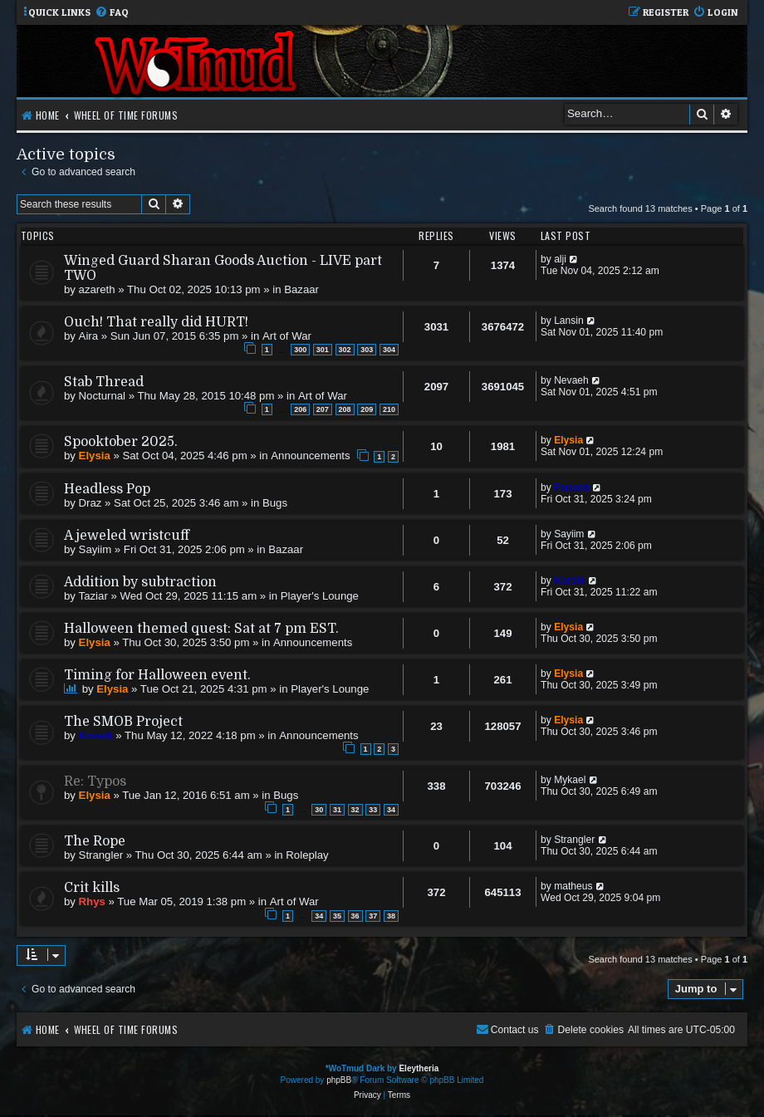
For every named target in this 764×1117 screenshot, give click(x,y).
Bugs (274, 503)
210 (389, 409)
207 (322, 409)
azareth (97, 289)
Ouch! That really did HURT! (156, 322)
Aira (88, 336)
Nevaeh (571, 380)
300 (300, 349)
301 (322, 349)
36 (355, 916)
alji (560, 259)
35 (337, 916)
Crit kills (92, 887)
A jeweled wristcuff (126, 535)
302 (345, 349)
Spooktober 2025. (121, 441)
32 (355, 810)
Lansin (569, 320)
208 (345, 409)
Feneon (572, 487)
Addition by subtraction (140, 582)
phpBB (338, 1080)
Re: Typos (95, 781)
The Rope (94, 841)
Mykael (569, 780)
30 (319, 810)
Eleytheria (418, 1068)
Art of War (286, 336)
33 (373, 810)
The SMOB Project (123, 721)
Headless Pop (107, 489)
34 (391, 810)
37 (373, 916)
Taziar (93, 596)
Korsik (569, 580)
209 (366, 409)
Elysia (94, 455)
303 (366, 349)
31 (337, 810)
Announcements (310, 455)
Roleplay (307, 855)
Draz (90, 503)
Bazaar (301, 289)
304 (389, 349)
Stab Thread (104, 382)
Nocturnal (102, 395)
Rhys (92, 901)
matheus (573, 886)
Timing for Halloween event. (157, 675)
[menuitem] (112, 13)
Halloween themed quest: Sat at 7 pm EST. (201, 628)
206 (300, 409)
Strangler (101, 855)
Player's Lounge (320, 596)
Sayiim (95, 549)
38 (391, 916)
